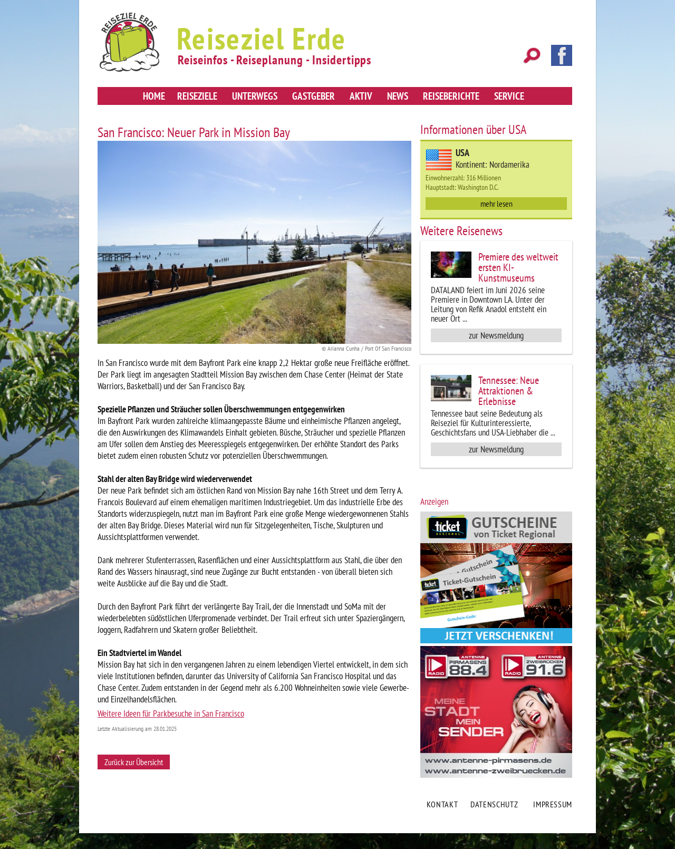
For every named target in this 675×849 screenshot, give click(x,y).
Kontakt (442, 804)
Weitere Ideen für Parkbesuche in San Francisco (171, 713)
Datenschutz (494, 804)
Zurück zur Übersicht (133, 762)
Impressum (552, 804)
